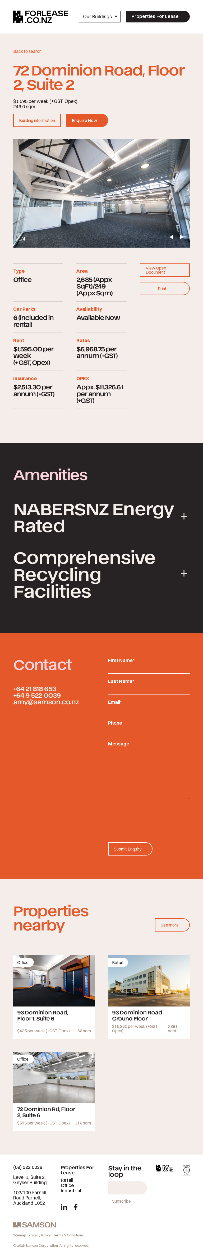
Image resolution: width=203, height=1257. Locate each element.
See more (170, 925)
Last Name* (121, 681)
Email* (115, 702)
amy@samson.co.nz (46, 701)
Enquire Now (84, 120)
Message (118, 744)
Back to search (27, 51)
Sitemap (19, 1235)
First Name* (121, 660)
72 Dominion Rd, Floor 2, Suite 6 (46, 1111)
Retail (67, 1180)
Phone (115, 723)
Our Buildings (100, 16)
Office (67, 1185)
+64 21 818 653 (34, 688)
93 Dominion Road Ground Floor (137, 1015)
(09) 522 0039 (27, 1167)
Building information (37, 120)
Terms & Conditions (68, 1235)
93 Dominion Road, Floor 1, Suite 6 (42, 1015)
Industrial (71, 1191)
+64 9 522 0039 (37, 695)
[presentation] (148, 816)
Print (162, 288)
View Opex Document (156, 270)
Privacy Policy (40, 1235)
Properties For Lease (155, 16)
